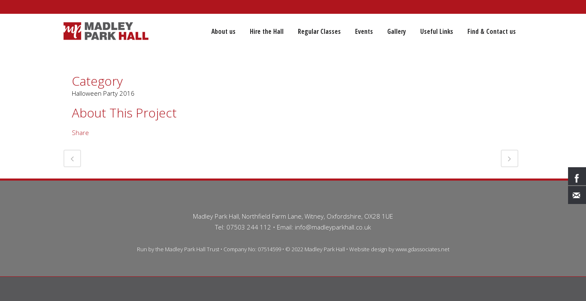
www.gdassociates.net (422, 249)
